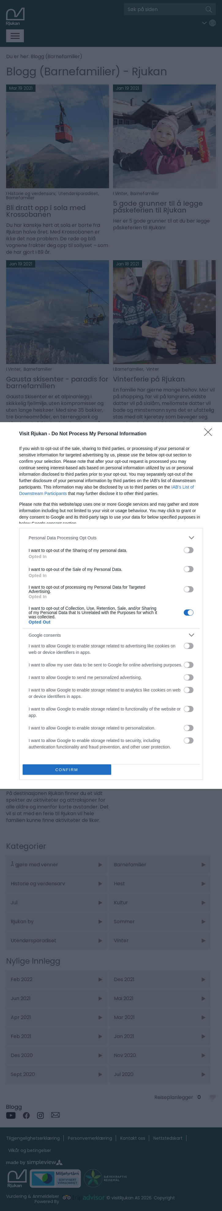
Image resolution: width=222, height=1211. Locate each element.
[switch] (189, 550)
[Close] (210, 434)
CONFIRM (66, 769)
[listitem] (111, 537)
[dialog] (111, 605)
